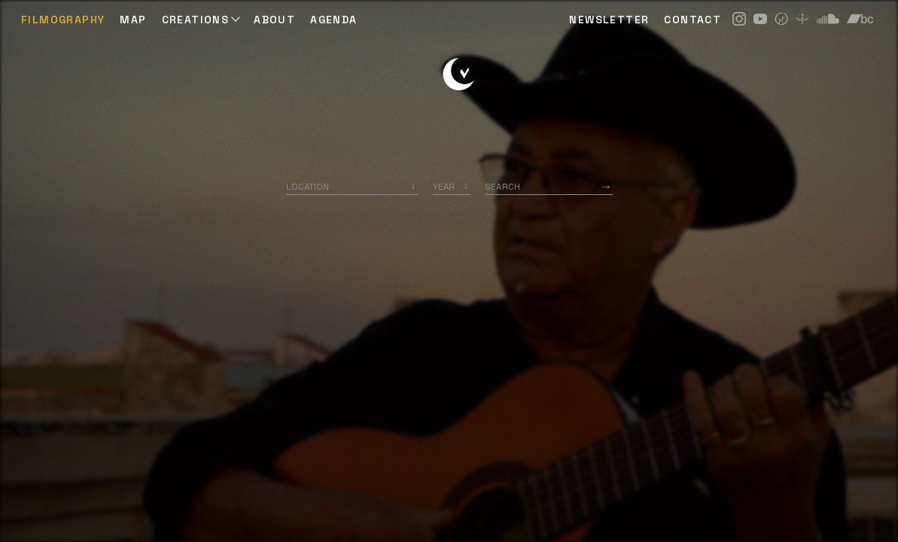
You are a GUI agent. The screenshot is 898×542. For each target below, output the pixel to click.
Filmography (63, 19)
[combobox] (352, 186)
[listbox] (451, 186)
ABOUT (274, 19)
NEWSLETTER (609, 19)
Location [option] (307, 186)
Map (133, 19)
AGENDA (333, 19)
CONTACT (692, 19)
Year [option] (444, 186)
